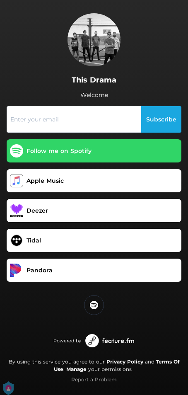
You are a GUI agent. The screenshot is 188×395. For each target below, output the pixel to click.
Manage (76, 369)
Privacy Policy (124, 362)
